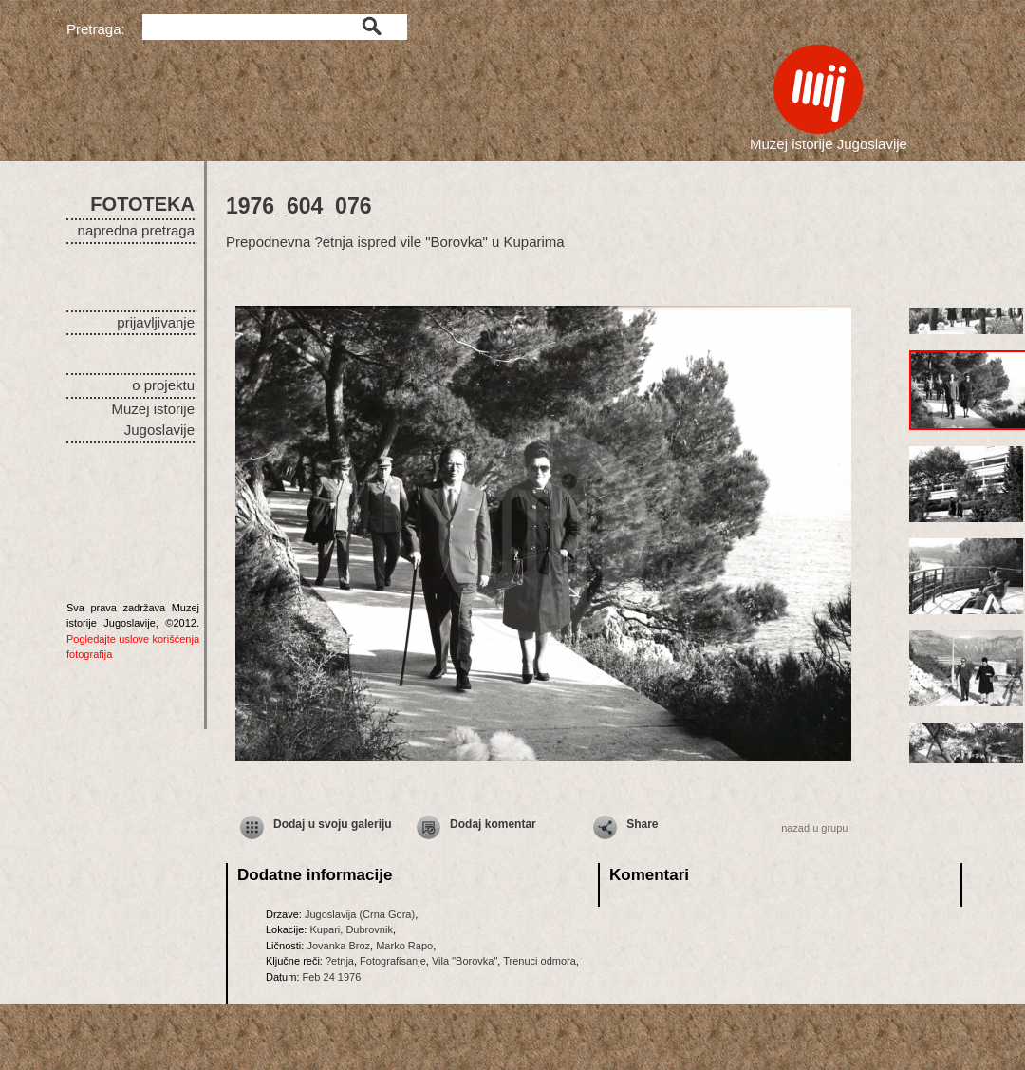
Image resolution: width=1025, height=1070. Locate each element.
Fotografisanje (393, 961)
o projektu (163, 385)
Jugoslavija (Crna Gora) (360, 914)
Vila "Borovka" (464, 961)
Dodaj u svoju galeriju (332, 824)
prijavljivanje (156, 322)
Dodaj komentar (493, 824)
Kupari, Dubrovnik (350, 929)
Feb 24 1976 (332, 977)
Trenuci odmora (539, 961)
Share (642, 824)
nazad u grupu (814, 828)
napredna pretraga (136, 230)
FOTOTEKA (142, 204)
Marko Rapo (404, 945)
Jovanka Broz (338, 945)
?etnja (340, 961)
